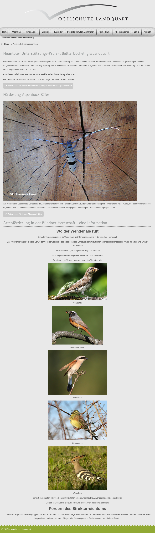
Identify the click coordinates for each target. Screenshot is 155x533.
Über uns (16, 32)
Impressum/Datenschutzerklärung (18, 38)
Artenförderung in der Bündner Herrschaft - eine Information (55, 222)
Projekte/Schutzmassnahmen (80, 32)
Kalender (58, 32)
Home (5, 32)
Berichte (46, 32)
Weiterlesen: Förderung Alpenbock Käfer (23, 214)
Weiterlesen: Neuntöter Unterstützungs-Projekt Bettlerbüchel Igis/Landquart (38, 86)
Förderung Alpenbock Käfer (26, 94)
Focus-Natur (104, 32)
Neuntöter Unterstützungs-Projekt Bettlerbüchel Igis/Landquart (56, 53)
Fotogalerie (31, 32)
